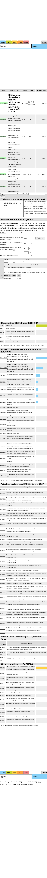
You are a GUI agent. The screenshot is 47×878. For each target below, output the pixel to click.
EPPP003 (2, 583)
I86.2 (1, 328)
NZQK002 (3, 419)
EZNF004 (2, 618)
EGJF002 (2, 519)
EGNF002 (2, 524)
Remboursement (31, 104)
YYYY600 (2, 412)
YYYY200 (2, 458)
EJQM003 (2, 402)
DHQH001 (2, 498)
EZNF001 (2, 608)
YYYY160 (3, 358)
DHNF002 (2, 489)
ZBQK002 (2, 407)
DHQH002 (2, 504)
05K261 (2, 699)
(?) (14, 250)
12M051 (2, 708)
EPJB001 (2, 570)
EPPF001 (2, 574)
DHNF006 (2, 493)
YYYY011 (2, 446)
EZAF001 (2, 587)
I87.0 (1, 341)
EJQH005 (2, 561)
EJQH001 (2, 539)
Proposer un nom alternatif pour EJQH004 (14, 194)
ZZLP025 (2, 375)
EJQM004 (2, 452)
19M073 (2, 704)
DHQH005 (2, 514)
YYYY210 (2, 389)
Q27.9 (1, 337)
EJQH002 (2, 544)
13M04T (2, 678)
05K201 (2, 720)
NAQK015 (3, 429)
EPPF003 (2, 579)
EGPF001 (2, 530)
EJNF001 (2, 535)
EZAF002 (2, 592)
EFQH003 (2, 382)
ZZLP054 (2, 395)
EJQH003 (2, 550)
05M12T (2, 695)
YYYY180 (3, 368)
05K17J (2, 668)
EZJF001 (2, 597)
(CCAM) (34, 46)
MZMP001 (3, 424)
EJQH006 (2, 470)
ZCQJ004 (2, 438)
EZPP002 (2, 633)
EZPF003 (2, 623)
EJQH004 (2, 556)
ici (46, 213)
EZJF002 (2, 603)
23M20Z (2, 712)
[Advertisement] (20, 20)
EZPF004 (2, 629)
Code (3, 90)
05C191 (2, 692)
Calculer (40, 238)
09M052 (2, 683)
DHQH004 (2, 509)
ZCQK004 (3, 465)
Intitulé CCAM (14, 90)
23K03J (2, 673)
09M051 (2, 688)
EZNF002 (2, 613)
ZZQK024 (2, 475)
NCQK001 (3, 433)
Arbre (25, 90)
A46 (1, 325)
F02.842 (2, 332)
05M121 (2, 716)
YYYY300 (9, 652)
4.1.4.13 (25, 103)
